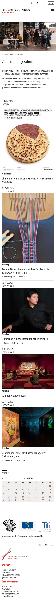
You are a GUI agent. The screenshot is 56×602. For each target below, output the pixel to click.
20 (23, 496)
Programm (5, 54)
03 (50, 486)
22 (36, 496)
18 (9, 496)
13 (23, 493)
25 (9, 500)
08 (36, 489)
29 (36, 500)
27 (23, 500)
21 (29, 496)
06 (23, 489)
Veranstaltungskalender (17, 54)
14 (29, 493)
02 (43, 486)
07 (29, 489)
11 (9, 493)
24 (50, 496)
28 (29, 500)
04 (9, 489)
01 (36, 486)
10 (50, 489)
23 (43, 496)
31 (50, 500)
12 (16, 493)
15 (36, 493)
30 (43, 500)
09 (43, 489)
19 (16, 496)
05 (16, 489)
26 (16, 500)
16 (43, 493)
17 (50, 493)
